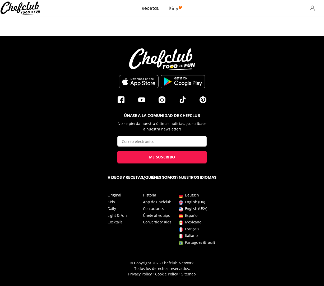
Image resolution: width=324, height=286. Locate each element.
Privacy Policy (140, 273)
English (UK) (192, 201)
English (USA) (193, 208)
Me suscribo (162, 157)
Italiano (188, 235)
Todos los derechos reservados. (162, 268)
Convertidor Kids (157, 221)
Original (114, 195)
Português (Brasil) (197, 242)
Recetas (150, 8)
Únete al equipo (156, 215)
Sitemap (188, 273)
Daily (112, 208)
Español (188, 215)
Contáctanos (153, 208)
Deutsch (189, 195)
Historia (149, 195)
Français (189, 228)
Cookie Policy (166, 273)
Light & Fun (117, 215)
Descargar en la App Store (139, 81)
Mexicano (190, 221)
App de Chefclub (157, 201)
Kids (111, 201)
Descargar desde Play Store (183, 81)
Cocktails (115, 221)
